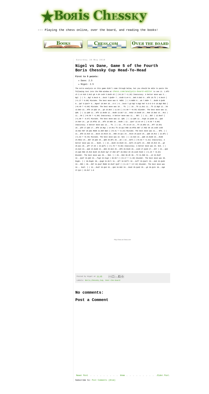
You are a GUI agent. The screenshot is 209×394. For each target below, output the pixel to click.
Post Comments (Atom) (103, 380)
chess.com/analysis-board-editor (132, 91)
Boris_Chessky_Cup (94, 280)
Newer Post (82, 375)
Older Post (163, 375)
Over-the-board (112, 280)
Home (122, 375)
